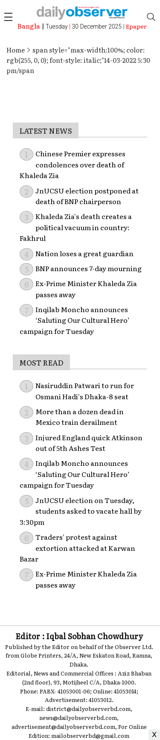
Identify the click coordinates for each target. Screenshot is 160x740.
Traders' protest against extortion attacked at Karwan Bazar (77, 548)
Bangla (28, 26)
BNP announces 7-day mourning (88, 268)
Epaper (136, 26)
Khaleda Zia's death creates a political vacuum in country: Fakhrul (76, 227)
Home (15, 50)
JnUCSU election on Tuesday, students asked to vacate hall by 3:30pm (81, 511)
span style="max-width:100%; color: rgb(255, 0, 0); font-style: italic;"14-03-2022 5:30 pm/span (78, 60)
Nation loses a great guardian (84, 253)
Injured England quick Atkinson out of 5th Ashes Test (89, 442)
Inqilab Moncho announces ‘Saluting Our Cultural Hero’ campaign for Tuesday (75, 320)
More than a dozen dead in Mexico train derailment (79, 416)
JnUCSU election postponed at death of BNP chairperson (87, 196)
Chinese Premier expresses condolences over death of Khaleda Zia (72, 164)
